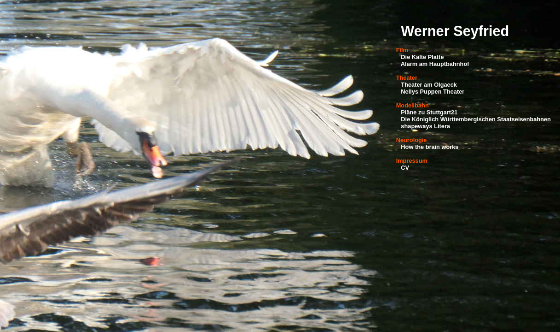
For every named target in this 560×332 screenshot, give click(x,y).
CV (405, 167)
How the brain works (429, 146)
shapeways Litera (425, 126)
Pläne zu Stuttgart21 (429, 112)
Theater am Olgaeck (429, 84)
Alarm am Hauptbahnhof (435, 63)
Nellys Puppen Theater (432, 91)
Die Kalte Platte (422, 56)
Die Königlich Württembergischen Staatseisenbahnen (476, 119)
